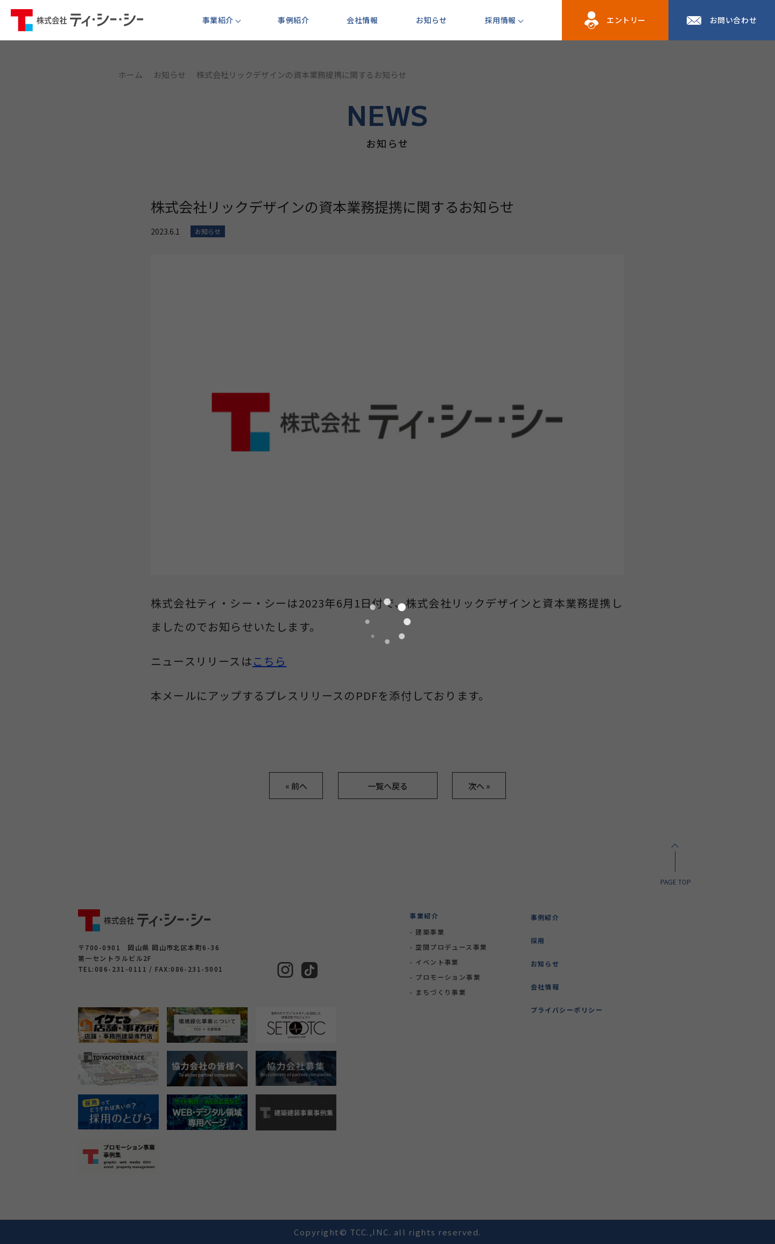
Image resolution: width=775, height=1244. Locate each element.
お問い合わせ (733, 20)
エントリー (626, 20)
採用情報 (500, 20)
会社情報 (362, 20)
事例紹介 (293, 20)
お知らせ (431, 20)
